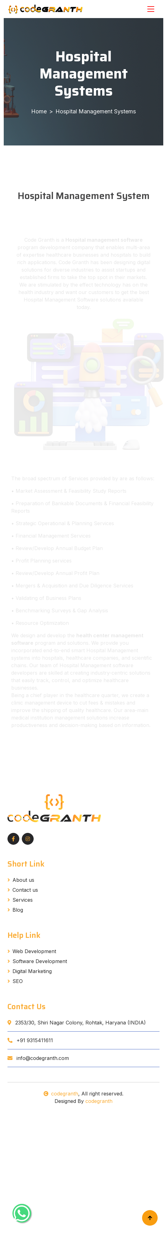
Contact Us (26, 1007)
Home (39, 111)
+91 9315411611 (30, 1040)
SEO (15, 981)
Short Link (26, 864)
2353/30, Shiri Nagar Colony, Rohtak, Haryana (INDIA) (76, 1022)
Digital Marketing (29, 971)
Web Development (31, 951)
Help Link (24, 935)
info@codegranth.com (38, 1058)
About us (20, 880)
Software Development (37, 961)
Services (20, 900)
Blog (15, 910)
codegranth (61, 1093)
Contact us (22, 890)
